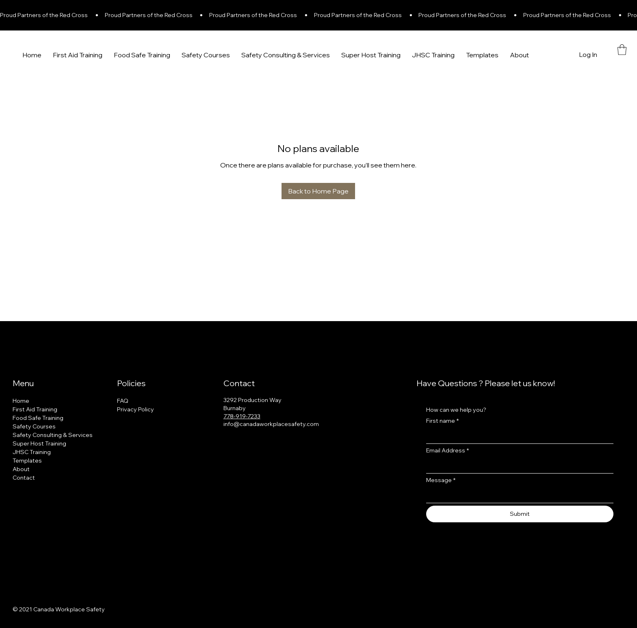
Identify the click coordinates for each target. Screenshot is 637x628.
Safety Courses (34, 426)
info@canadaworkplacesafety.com (271, 424)
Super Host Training (39, 443)
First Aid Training (35, 409)
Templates (27, 460)
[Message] (517, 495)
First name (442, 421)
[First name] (517, 435)
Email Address (447, 450)
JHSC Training (32, 452)
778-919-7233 (241, 416)
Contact (24, 477)
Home (21, 400)
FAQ (122, 400)
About (21, 469)
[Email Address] (517, 465)
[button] (622, 49)
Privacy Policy (135, 409)
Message (440, 480)
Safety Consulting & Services (53, 435)
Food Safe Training (38, 418)
